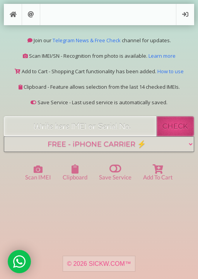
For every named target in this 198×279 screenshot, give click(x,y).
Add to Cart (158, 172)
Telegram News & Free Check (87, 40)
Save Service (115, 172)
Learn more (162, 55)
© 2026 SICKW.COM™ (99, 263)
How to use (170, 71)
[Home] (13, 14)
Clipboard (75, 172)
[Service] (99, 144)
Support (31, 14)
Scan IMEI (38, 173)
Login (185, 14)
